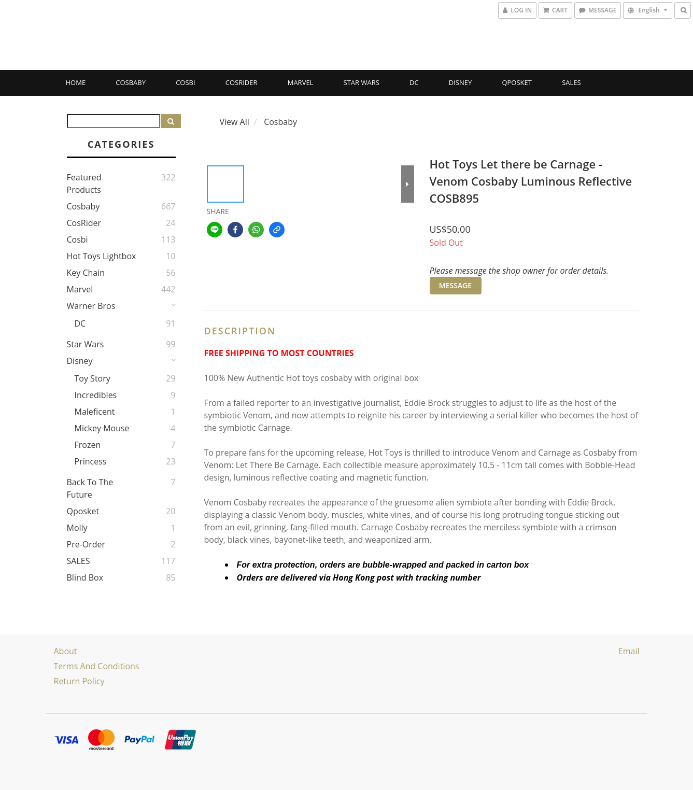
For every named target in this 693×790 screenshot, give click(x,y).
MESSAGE (455, 285)
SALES (571, 82)
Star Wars (361, 82)
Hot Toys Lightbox (101, 256)
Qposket (517, 82)
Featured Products (84, 183)
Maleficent (95, 411)
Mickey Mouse (102, 428)
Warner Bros (91, 306)
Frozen (88, 444)
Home (76, 82)
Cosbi (185, 82)
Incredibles (96, 395)
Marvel (301, 82)
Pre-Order (86, 544)
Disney (460, 82)
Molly (77, 527)
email (629, 651)
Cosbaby (131, 82)
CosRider (241, 82)
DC (414, 82)
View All (234, 122)
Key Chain (86, 272)
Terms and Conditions (96, 666)
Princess (91, 461)
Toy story (92, 378)
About (65, 651)
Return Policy (79, 681)
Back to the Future (90, 488)
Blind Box (85, 577)
